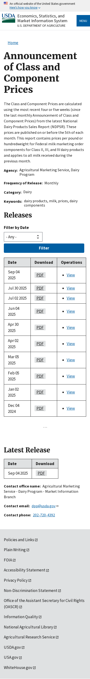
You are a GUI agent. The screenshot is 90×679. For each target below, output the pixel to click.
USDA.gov (12, 647)
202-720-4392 (44, 515)
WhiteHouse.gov (18, 667)
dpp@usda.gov (45, 505)
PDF (39, 275)
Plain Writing (15, 549)
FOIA (8, 560)
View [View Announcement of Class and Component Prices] (71, 275)
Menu (83, 21)
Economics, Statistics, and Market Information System (42, 18)
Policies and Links (19, 539)
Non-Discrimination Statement (30, 590)
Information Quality (21, 616)
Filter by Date (16, 227)
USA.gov (11, 657)
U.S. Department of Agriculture (41, 25)
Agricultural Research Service (29, 637)
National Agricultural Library (28, 627)
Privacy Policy (16, 580)
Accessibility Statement (24, 570)
